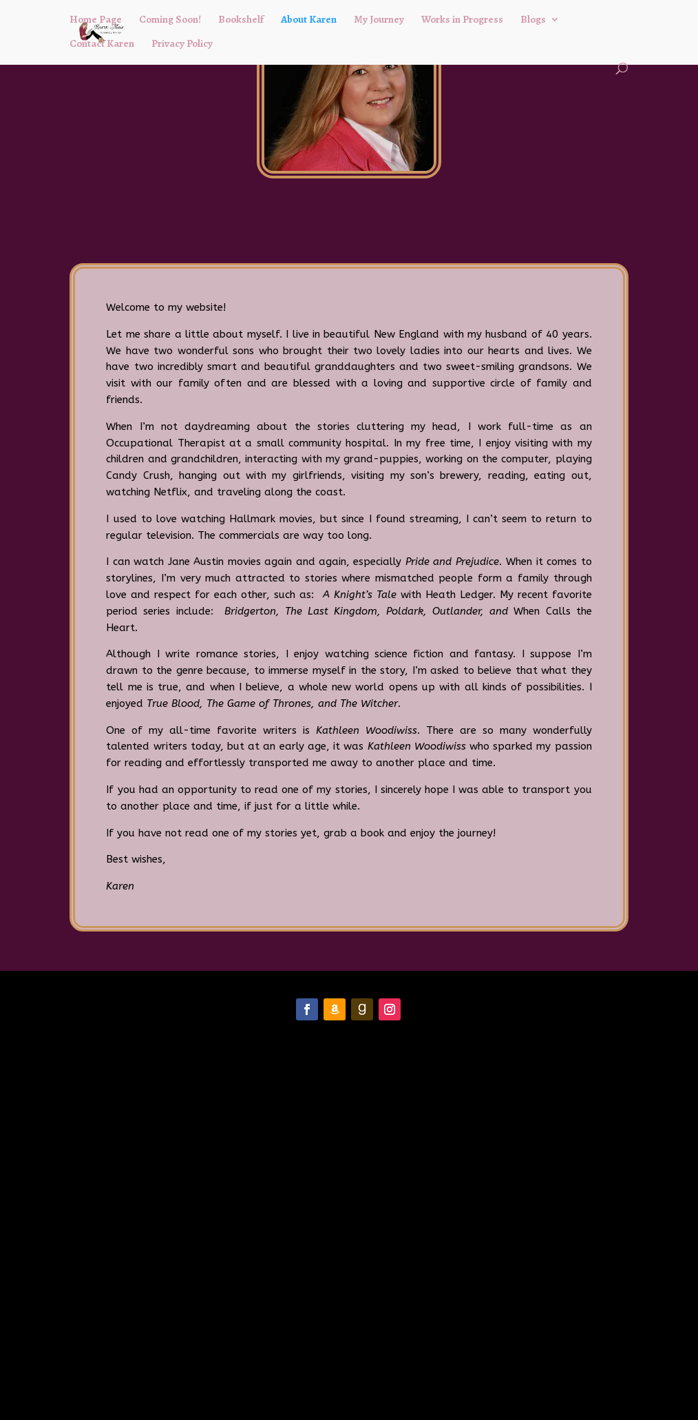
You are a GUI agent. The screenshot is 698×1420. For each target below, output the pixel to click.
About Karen (309, 20)
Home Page (96, 20)
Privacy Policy (182, 44)
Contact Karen (102, 44)
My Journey (379, 20)
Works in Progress (462, 20)
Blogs (533, 20)
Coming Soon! (170, 20)
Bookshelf (241, 20)
